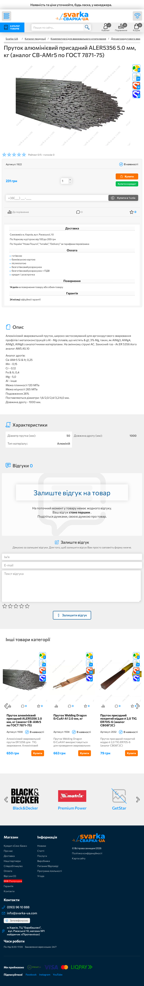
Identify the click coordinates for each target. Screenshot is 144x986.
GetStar (119, 808)
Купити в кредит (127, 183)
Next (138, 706)
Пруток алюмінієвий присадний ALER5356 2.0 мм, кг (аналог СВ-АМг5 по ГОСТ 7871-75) (24, 720)
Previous (6, 706)
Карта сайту (79, 858)
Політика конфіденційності (87, 853)
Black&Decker (25, 808)
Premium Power (72, 808)
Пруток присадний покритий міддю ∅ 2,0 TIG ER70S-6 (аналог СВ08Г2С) (118, 720)
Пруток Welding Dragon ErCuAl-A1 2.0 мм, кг (70, 717)
